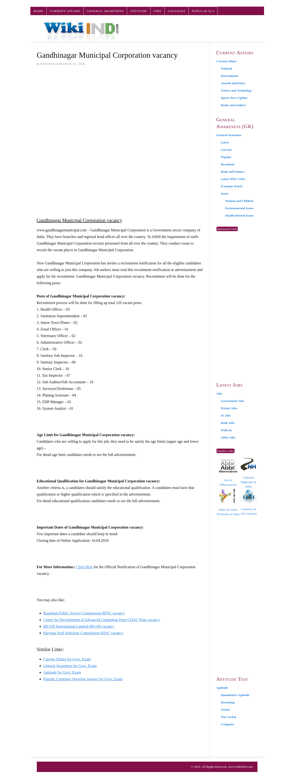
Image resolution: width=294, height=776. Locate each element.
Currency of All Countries (248, 502)
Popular (226, 157)
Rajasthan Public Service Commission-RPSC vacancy (84, 613)
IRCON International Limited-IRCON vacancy (79, 626)
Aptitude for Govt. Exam (62, 672)
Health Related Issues (239, 215)
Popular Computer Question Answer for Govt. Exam (83, 679)
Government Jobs (232, 401)
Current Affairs (65, 11)
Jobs (157, 11)
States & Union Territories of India (228, 502)
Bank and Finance (233, 171)
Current (226, 149)
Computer (227, 724)
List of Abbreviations (228, 472)
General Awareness (105, 11)
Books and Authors (233, 105)
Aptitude (138, 11)
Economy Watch (231, 186)
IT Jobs (226, 415)
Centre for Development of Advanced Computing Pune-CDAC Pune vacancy (101, 620)
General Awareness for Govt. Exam (70, 666)
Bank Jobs (228, 423)
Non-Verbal (228, 717)
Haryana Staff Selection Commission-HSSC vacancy (83, 633)
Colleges (176, 11)
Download (227, 164)
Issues (225, 193)
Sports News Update (234, 98)
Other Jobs (228, 437)
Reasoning (228, 702)
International (229, 76)
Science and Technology (236, 90)
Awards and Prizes (233, 83)
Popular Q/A (203, 11)
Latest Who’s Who (233, 179)
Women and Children (239, 201)
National (226, 68)
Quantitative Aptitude (235, 695)
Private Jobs (229, 408)
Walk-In (226, 430)
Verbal (225, 709)
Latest (225, 142)
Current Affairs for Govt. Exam (67, 659)
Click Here (84, 567)
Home (38, 11)
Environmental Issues (239, 208)
